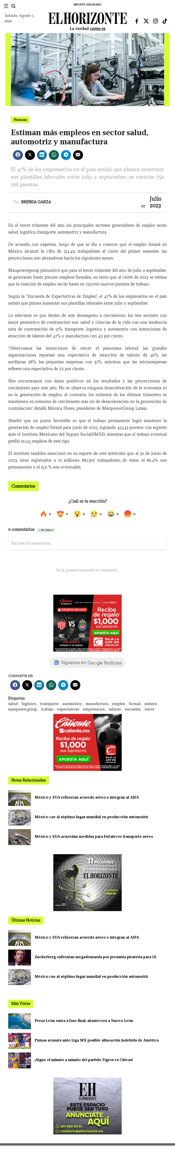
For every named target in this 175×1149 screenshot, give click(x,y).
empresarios (94, 709)
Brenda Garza (36, 202)
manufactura (97, 703)
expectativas (68, 709)
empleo (118, 703)
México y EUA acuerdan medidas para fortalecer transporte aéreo (94, 836)
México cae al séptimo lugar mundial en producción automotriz (91, 817)
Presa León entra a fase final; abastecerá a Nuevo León (84, 1020)
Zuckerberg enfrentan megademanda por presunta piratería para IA (95, 957)
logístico (29, 703)
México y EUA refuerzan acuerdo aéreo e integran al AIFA (87, 797)
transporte (49, 703)
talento (115, 709)
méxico (150, 703)
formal (135, 703)
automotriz (72, 703)
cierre (149, 709)
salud (13, 703)
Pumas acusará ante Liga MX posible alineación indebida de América (97, 1040)
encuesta (133, 709)
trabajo (47, 709)
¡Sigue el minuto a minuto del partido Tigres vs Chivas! (84, 1059)
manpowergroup (22, 709)
